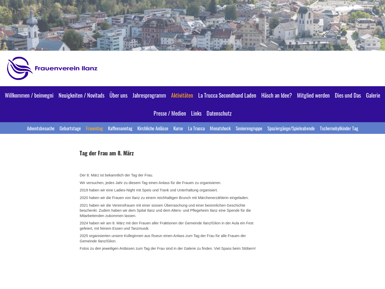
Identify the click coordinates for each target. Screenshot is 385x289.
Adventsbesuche (40, 128)
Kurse (178, 128)
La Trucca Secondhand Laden (227, 95)
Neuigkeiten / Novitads (81, 95)
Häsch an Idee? (276, 95)
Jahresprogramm (149, 95)
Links (196, 113)
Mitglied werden (313, 95)
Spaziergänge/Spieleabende (291, 128)
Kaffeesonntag (120, 128)
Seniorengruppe (249, 128)
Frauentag (94, 128)
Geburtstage (70, 128)
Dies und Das (348, 95)
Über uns (118, 95)
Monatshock (220, 128)
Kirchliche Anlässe (152, 128)
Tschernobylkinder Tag (339, 128)
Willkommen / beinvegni (29, 95)
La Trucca (196, 128)
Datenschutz (219, 113)
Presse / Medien (170, 113)
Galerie (373, 95)
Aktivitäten (182, 95)
